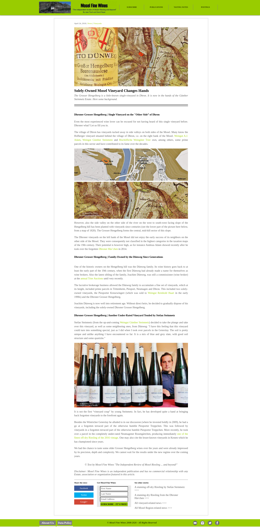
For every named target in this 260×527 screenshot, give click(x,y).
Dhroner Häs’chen (108, 248)
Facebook (84, 488)
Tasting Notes (181, 7)
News (89, 23)
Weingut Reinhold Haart (161, 292)
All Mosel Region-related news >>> (153, 507)
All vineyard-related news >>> (150, 502)
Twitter (84, 495)
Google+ (83, 502)
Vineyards (98, 23)
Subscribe (132, 7)
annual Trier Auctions (92, 278)
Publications (156, 7)
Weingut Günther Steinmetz (98, 139)
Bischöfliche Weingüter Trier (135, 139)
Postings (205, 7)
